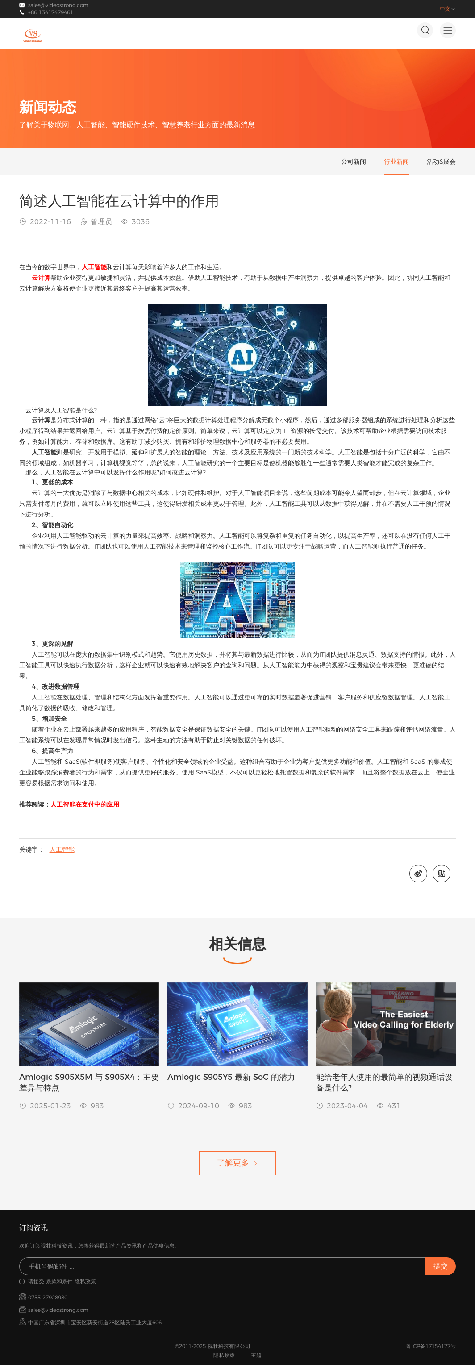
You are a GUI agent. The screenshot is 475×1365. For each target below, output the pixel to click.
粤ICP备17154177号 (431, 1346)
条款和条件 (59, 1281)
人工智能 (62, 849)
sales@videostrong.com (58, 5)
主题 (256, 1355)
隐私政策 (224, 1355)
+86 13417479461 (50, 12)
